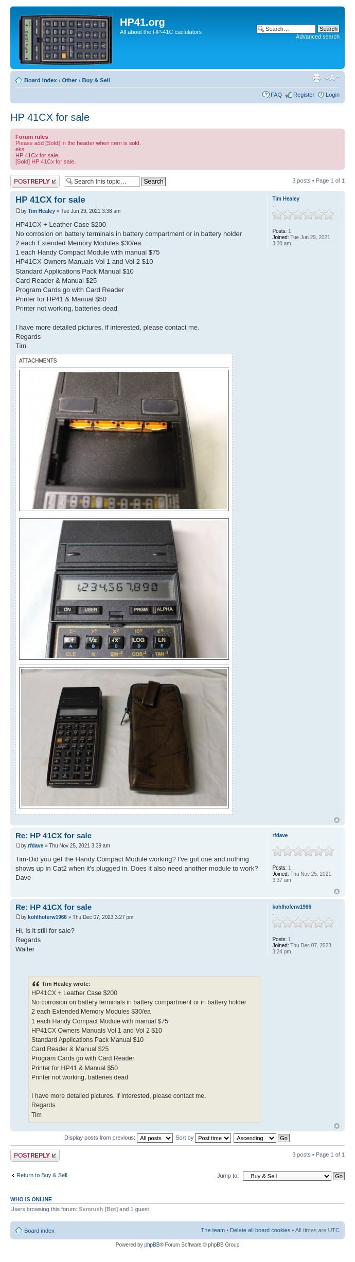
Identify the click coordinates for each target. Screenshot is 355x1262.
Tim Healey (41, 211)
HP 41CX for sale (50, 117)
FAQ (276, 95)
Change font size (332, 78)
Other (69, 80)
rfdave (35, 846)
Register (303, 95)
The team (213, 1230)
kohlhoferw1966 (47, 917)
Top (337, 820)
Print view (316, 78)
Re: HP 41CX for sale (53, 835)
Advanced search (318, 36)
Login (333, 95)
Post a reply (35, 181)
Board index (40, 80)
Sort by (203, 1137)
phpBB (151, 1245)
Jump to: (228, 1176)
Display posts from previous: (118, 1137)
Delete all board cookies (260, 1230)
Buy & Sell (96, 80)
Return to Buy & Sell (41, 1175)
